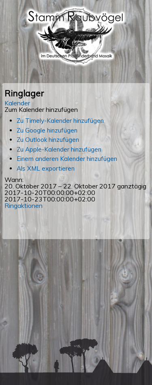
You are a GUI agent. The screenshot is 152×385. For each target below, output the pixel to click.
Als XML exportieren (46, 168)
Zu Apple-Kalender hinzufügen (59, 149)
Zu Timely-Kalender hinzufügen (60, 120)
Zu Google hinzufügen (47, 130)
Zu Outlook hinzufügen (48, 139)
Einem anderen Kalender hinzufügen (67, 159)
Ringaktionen (23, 205)
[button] (41, 109)
